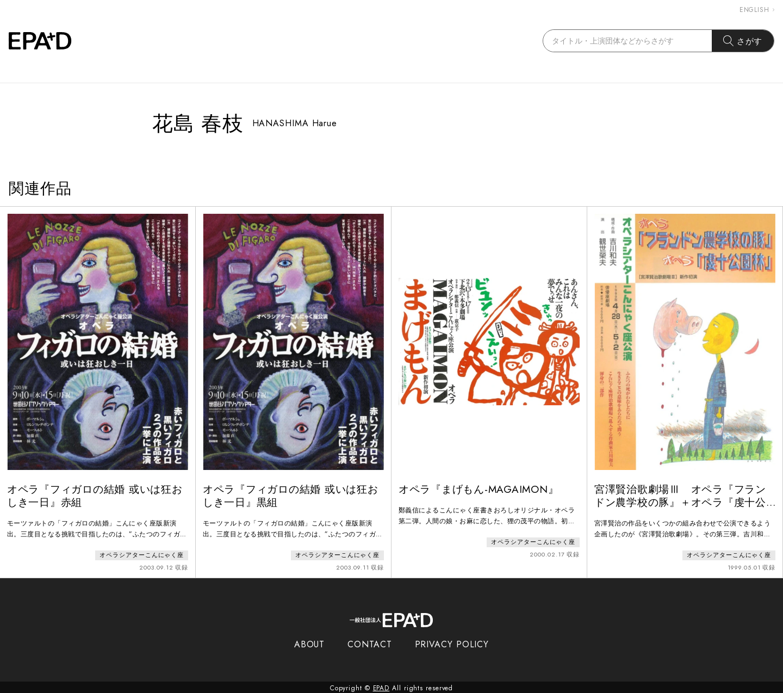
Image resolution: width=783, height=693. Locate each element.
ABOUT (309, 642)
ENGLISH (756, 10)
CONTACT (369, 642)
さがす (743, 40)
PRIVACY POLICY (452, 642)
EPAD (381, 686)
